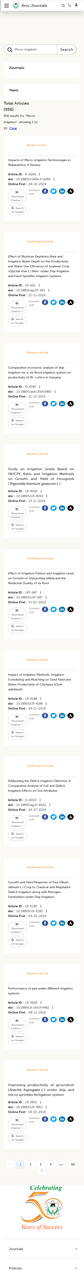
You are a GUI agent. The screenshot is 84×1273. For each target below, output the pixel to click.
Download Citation (17, 196)
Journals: (17, 68)
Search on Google (17, 209)
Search (66, 49)
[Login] (77, 5)
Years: (14, 90)
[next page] (60, 1164)
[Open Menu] (6, 5)
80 (73, 1164)
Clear (13, 128)
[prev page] (10, 1164)
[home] (30, 5)
